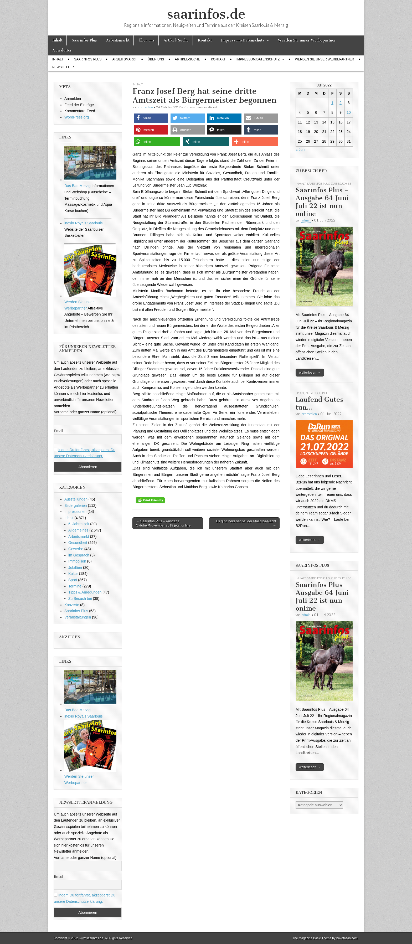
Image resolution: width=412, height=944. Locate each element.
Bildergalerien (75, 505)
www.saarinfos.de (91, 938)
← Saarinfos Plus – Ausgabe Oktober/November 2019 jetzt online (163, 523)
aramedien (145, 107)
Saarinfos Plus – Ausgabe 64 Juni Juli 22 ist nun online (322, 202)
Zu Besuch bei (80, 598)
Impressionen (75, 511)
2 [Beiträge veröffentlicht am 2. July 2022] (340, 103)
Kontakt (205, 40)
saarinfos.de (206, 14)
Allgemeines (78, 530)
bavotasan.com (347, 938)
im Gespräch (78, 555)
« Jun (300, 149)
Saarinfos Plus (84, 40)
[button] (151, 118)
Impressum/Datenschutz (242, 40)
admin (306, 220)
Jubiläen (75, 567)
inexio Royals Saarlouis (83, 223)
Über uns (146, 40)
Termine (74, 586)
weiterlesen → (310, 372)
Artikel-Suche (176, 40)
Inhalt (57, 40)
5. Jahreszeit (78, 524)
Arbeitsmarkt (118, 40)
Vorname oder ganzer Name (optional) (85, 412)
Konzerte (71, 605)
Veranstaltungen (77, 617)
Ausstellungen (75, 499)
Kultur (73, 573)
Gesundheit (77, 542)
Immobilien (77, 561)
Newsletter (62, 50)
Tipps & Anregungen (84, 592)
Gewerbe (75, 549)
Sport (72, 580)
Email (58, 431)
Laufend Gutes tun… (319, 403)
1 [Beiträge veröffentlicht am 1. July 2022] (332, 103)
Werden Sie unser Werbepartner (307, 40)
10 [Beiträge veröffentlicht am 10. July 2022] (349, 112)
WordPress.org (76, 117)
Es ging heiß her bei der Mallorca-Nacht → (246, 523)
